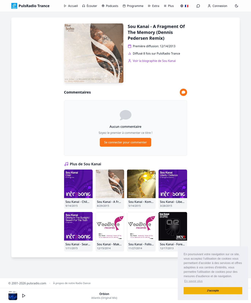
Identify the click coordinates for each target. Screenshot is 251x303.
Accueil (71, 6)
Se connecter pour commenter (125, 142)
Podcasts (110, 6)
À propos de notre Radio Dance (72, 283)
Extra (153, 6)
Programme (133, 6)
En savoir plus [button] (193, 281)
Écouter (89, 6)
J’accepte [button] (213, 290)
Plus (169, 6)
